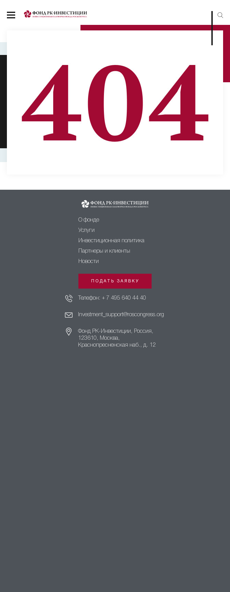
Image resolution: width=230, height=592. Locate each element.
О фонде (88, 220)
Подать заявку (115, 281)
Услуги (86, 230)
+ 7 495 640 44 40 (124, 298)
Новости (88, 261)
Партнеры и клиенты (104, 251)
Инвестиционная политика (111, 240)
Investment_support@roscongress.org (121, 314)
